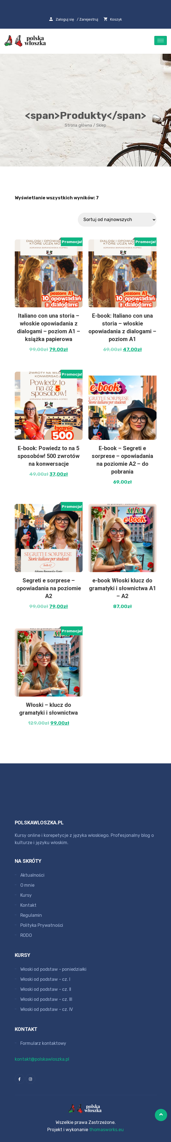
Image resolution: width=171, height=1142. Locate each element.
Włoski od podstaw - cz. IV (46, 1009)
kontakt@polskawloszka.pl (42, 1059)
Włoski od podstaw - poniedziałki (53, 969)
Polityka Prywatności (41, 925)
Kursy (26, 895)
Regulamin (31, 915)
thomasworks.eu (106, 1129)
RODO (26, 935)
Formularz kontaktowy (43, 1043)
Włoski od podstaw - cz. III (46, 999)
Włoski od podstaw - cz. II (45, 989)
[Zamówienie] (117, 220)
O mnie (27, 885)
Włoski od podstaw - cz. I (45, 979)
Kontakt (28, 905)
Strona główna (78, 125)
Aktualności (32, 875)
